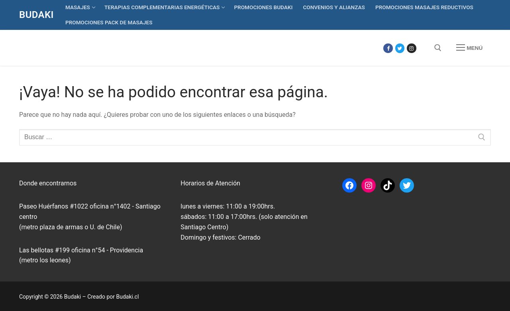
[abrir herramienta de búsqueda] (437, 47)
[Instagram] (411, 48)
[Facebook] (387, 48)
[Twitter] (399, 48)
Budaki (36, 14)
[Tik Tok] (423, 48)
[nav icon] (469, 47)
